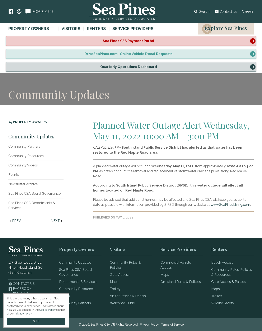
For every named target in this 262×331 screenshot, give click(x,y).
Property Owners (28, 28)
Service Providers (132, 28)
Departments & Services (78, 282)
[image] (52, 28)
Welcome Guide (122, 303)
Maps (114, 282)
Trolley (115, 289)
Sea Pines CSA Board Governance (34, 194)
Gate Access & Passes (228, 282)
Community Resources (26, 156)
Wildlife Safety (222, 303)
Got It (36, 321)
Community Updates (75, 263)
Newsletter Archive (23, 184)
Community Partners (24, 146)
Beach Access (222, 263)
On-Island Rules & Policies (180, 282)
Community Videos (23, 165)
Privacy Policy (149, 324)
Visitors (70, 28)
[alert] (131, 41)
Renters (96, 28)
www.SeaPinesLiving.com (230, 205)
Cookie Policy (47, 309)
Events (13, 175)
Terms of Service (172, 324)
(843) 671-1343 (20, 273)
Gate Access (120, 275)
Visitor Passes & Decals (128, 296)
